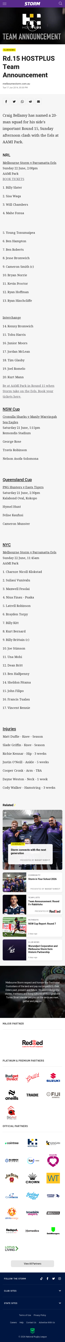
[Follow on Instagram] (59, 1279)
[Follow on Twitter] (53, 1279)
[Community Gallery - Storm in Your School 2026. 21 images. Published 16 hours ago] (32, 882)
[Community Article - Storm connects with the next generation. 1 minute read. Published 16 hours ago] (32, 840)
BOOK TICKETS (13, 179)
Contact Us (31, 1322)
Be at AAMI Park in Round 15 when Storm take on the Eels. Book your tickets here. (28, 391)
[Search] (60, 4)
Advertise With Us (47, 1322)
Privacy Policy (40, 1315)
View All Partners (32, 1263)
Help (22, 1322)
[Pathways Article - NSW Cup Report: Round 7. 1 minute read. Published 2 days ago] (32, 927)
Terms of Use (25, 1315)
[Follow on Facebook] (47, 1279)
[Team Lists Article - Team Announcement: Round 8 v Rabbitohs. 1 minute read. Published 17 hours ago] (32, 904)
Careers (13, 1322)
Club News (9, 50)
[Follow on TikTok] (41, 1279)
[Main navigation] (4, 4)
